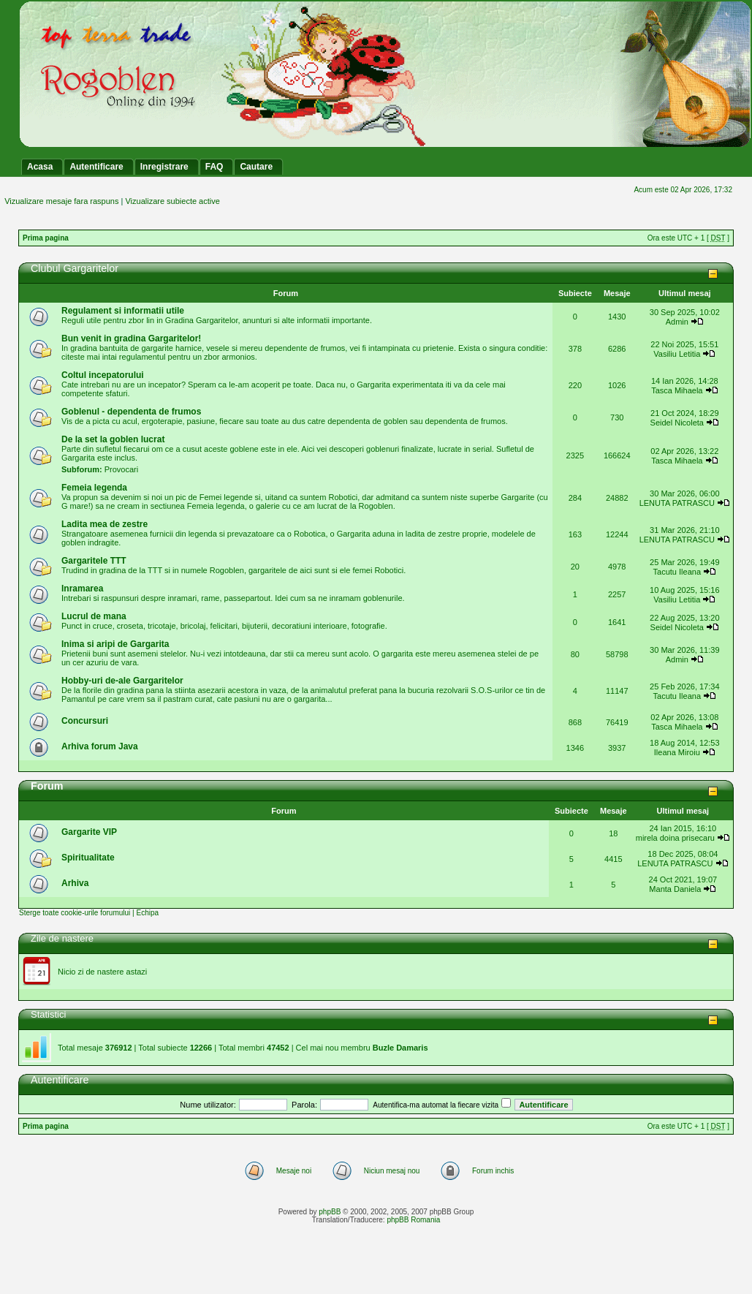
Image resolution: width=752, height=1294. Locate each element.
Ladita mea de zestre (104, 524)
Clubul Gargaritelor (74, 268)
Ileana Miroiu (677, 752)
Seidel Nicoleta (677, 422)
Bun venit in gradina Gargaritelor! (131, 338)
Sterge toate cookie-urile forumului (74, 913)
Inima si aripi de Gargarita (115, 644)
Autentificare (59, 1080)
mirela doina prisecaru (675, 837)
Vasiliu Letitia (676, 353)
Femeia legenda (94, 488)
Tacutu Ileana (677, 571)
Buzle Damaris (400, 1047)
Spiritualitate (88, 857)
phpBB (330, 1212)
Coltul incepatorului (102, 375)
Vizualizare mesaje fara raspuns (61, 201)
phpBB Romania (413, 1220)
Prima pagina (46, 238)
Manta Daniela (675, 889)
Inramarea (82, 588)
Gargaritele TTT (93, 561)
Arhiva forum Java (99, 746)
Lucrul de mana (93, 616)
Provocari (121, 469)
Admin (677, 321)
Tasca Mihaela (676, 390)
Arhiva (74, 883)
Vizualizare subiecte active (172, 201)
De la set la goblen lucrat (112, 439)
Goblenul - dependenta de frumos (131, 411)
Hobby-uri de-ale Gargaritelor (122, 681)
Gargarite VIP (89, 832)
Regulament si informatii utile (122, 311)
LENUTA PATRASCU (677, 503)
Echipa (147, 913)
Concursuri (84, 721)
